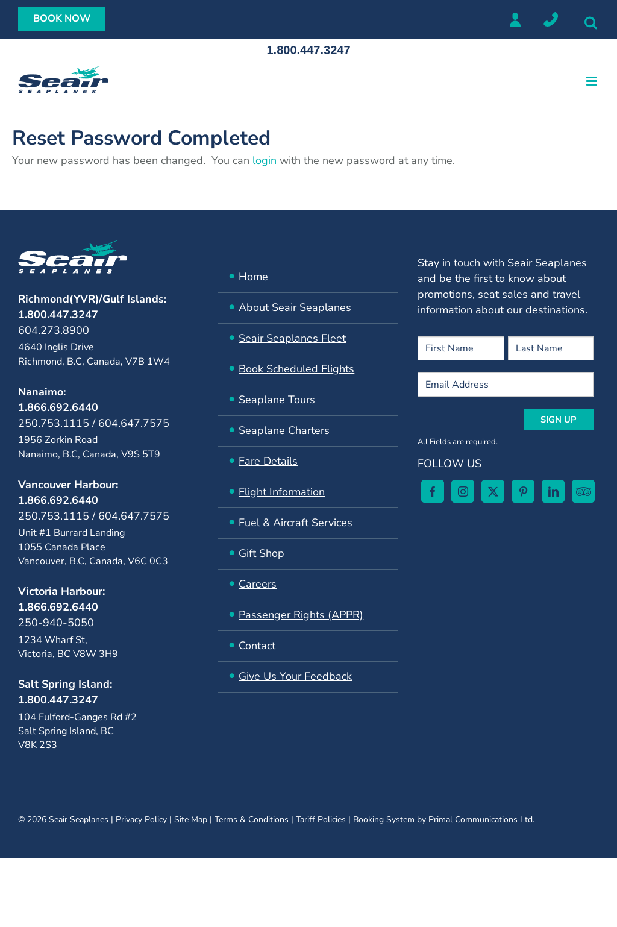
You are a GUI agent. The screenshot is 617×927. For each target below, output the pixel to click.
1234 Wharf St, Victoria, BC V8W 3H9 (68, 647)
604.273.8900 (53, 330)
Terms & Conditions (252, 897)
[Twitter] (94, 819)
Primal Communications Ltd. (481, 897)
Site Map (190, 897)
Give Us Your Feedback (295, 676)
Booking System (384, 897)
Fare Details (268, 461)
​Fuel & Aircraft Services (295, 522)
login (266, 160)
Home (253, 276)
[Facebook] (33, 819)
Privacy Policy (141, 897)
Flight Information (282, 492)
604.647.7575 (133, 423)
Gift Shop (261, 553)
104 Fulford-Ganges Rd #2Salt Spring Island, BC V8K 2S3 (77, 731)
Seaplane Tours (277, 399)
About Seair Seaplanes (295, 307)
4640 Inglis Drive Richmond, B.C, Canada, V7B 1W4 (94, 354)
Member (515, 19)
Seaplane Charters (284, 430)
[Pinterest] (124, 819)
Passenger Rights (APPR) (301, 615)
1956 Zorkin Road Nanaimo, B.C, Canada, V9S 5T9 (89, 446)
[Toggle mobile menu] (592, 81)
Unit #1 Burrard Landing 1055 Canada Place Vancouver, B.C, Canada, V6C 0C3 (93, 547)
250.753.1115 (53, 423)
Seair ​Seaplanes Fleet (292, 338)
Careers (258, 584)
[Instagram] (63, 819)
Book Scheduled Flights (296, 369)
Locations (551, 19)
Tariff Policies (321, 897)
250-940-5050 (56, 622)
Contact (257, 645)
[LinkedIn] (154, 819)
